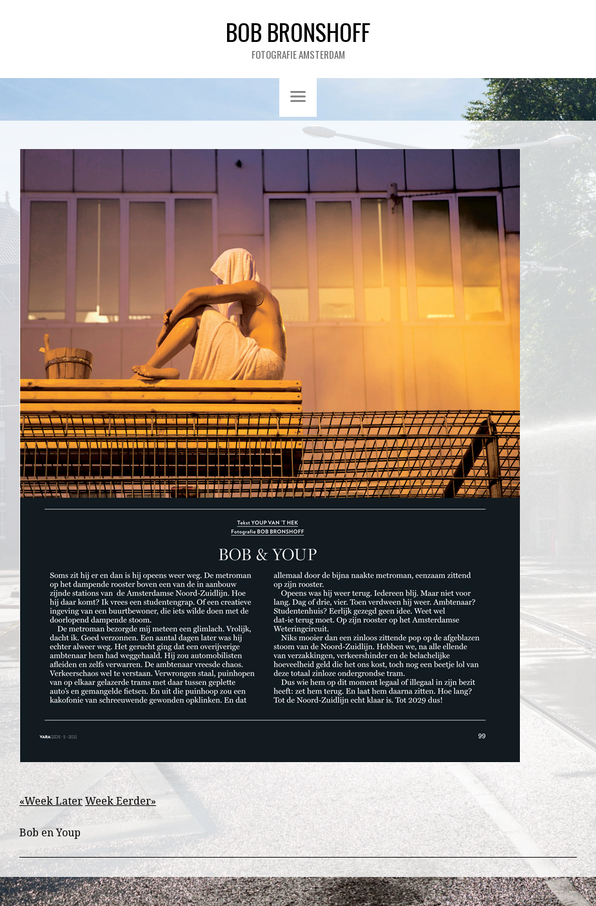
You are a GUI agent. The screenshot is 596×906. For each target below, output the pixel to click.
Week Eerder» (120, 801)
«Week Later (51, 801)
